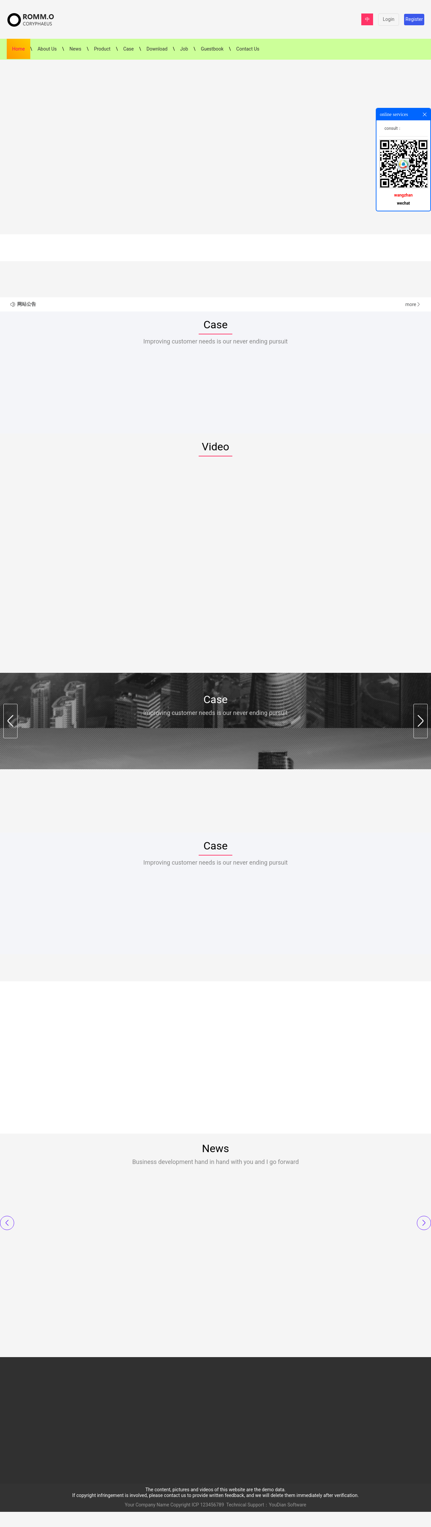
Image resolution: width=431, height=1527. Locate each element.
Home (18, 49)
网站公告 (26, 304)
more (413, 304)
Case (128, 49)
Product (102, 49)
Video (215, 452)
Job (184, 49)
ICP (195, 1520)
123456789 (212, 1520)
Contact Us (248, 49)
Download (156, 49)
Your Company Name (147, 1520)
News (75, 49)
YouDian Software (287, 1520)
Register (414, 19)
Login (389, 19)
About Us (47, 49)
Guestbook (212, 49)
